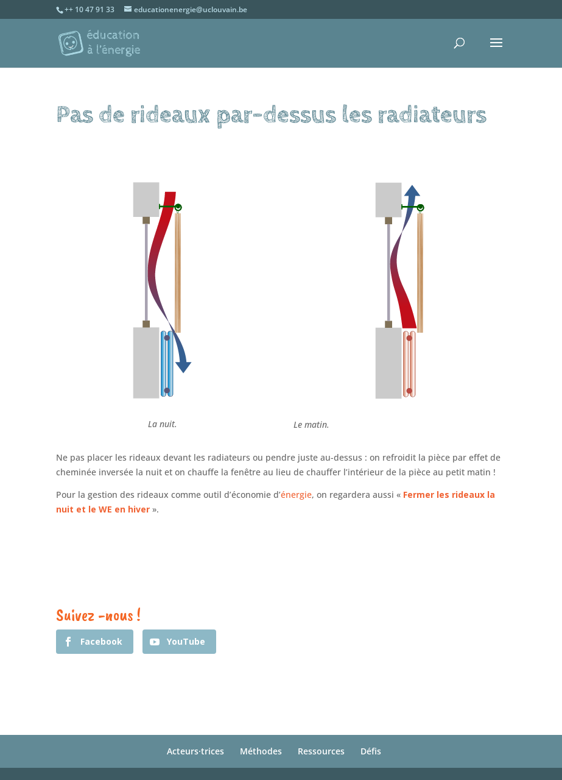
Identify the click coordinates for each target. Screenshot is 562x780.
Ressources (321, 751)
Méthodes (261, 751)
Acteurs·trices (195, 751)
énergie (296, 494)
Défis (370, 751)
